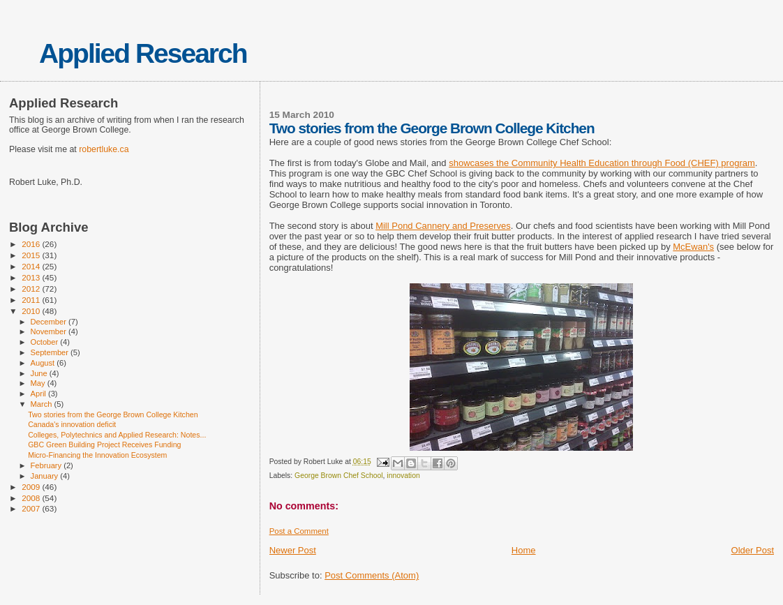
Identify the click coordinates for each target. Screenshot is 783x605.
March (42, 404)
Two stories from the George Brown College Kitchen (112, 414)
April (39, 393)
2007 (32, 508)
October (46, 342)
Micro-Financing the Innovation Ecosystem (97, 455)
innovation (403, 475)
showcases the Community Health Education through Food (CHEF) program (602, 163)
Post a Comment (299, 531)
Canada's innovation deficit (72, 424)
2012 (32, 288)
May (39, 383)
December (49, 322)
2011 (32, 299)
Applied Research (142, 53)
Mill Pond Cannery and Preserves (443, 226)
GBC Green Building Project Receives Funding (104, 444)
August (44, 363)
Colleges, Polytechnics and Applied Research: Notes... (117, 435)
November (49, 331)
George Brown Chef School (338, 475)
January (46, 476)
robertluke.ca (103, 149)
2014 (32, 266)
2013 (32, 277)
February (47, 465)
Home (524, 550)
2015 (32, 255)
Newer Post (292, 550)
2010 (32, 310)
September (51, 352)
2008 (32, 497)
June (40, 373)
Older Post (752, 550)
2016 (32, 243)
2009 (32, 486)
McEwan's (693, 246)
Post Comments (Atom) (372, 575)
